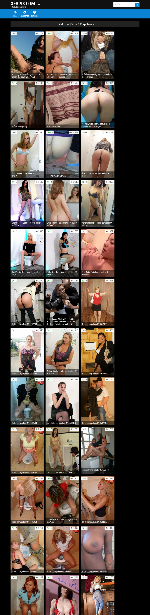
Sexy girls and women (24, 4)
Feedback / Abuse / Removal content (26, 603)
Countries (34, 14)
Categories (24, 14)
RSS (60, 605)
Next (134, 531)
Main (15, 14)
